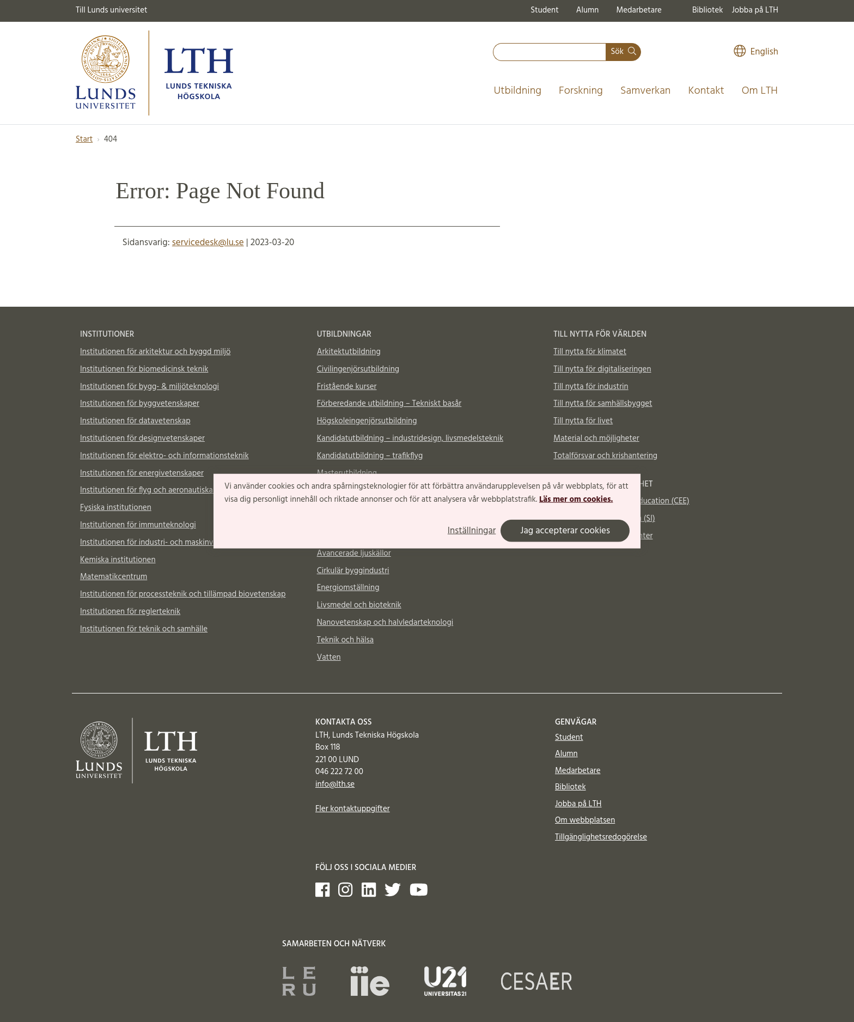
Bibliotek (707, 10)
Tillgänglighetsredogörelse (601, 837)
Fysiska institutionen (115, 507)
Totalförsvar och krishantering (605, 456)
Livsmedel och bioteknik (359, 605)
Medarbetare (638, 10)
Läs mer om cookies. (576, 499)
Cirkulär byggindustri (353, 570)
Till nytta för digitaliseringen (602, 369)
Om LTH (760, 91)
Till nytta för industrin (590, 386)
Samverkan (645, 91)
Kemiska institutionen (118, 560)
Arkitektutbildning (349, 351)
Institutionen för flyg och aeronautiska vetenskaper (169, 490)
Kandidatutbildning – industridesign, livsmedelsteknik (410, 438)
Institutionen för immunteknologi (138, 525)
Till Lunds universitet (112, 10)
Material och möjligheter (596, 438)
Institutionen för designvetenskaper (142, 438)
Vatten (329, 657)
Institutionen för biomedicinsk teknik (144, 369)
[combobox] (549, 52)
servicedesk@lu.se (208, 242)
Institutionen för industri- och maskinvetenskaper (166, 542)
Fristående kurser (347, 386)
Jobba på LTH (754, 10)
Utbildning (517, 91)
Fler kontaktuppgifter (352, 809)
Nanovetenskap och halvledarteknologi (385, 622)
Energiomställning (348, 587)
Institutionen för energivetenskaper (142, 473)
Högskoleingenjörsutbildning (367, 421)
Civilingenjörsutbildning (358, 369)
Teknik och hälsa (345, 640)
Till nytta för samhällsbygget (602, 403)
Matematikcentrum (113, 576)
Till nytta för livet (583, 421)
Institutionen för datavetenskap (135, 421)
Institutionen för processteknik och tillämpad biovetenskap (182, 594)
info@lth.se (335, 784)
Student (544, 10)
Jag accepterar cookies (565, 530)
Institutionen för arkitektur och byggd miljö (155, 351)
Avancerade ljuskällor (354, 553)
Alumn (587, 10)
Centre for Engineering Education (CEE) (621, 501)
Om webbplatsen (585, 820)
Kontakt (706, 91)
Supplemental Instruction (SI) (604, 518)
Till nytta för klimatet (589, 351)
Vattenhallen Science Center (602, 536)
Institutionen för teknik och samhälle (144, 629)
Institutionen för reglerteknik (130, 611)
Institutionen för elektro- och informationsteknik (164, 456)
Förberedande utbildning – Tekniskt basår (389, 403)
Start (84, 139)
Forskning (581, 91)
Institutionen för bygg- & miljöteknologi (149, 386)
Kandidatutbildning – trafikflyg (370, 456)
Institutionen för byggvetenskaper (139, 403)
